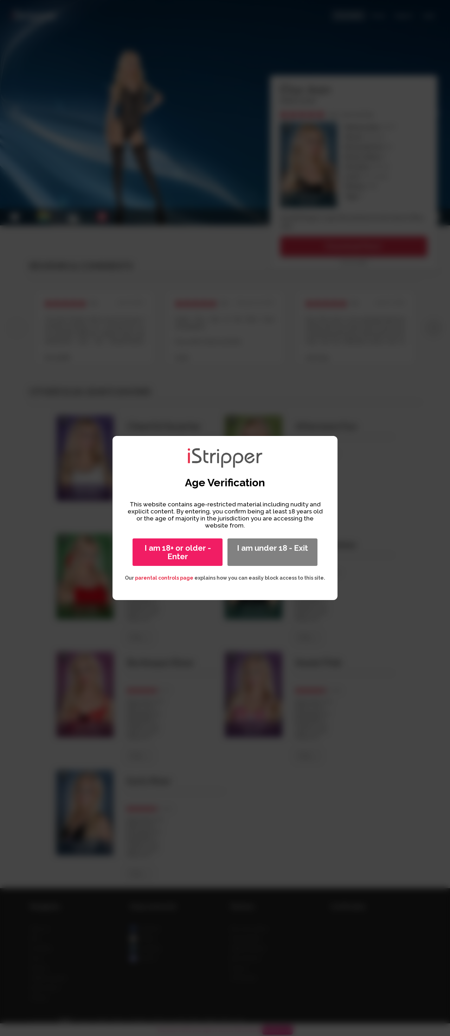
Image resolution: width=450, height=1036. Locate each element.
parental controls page (164, 578)
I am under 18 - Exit (272, 548)
